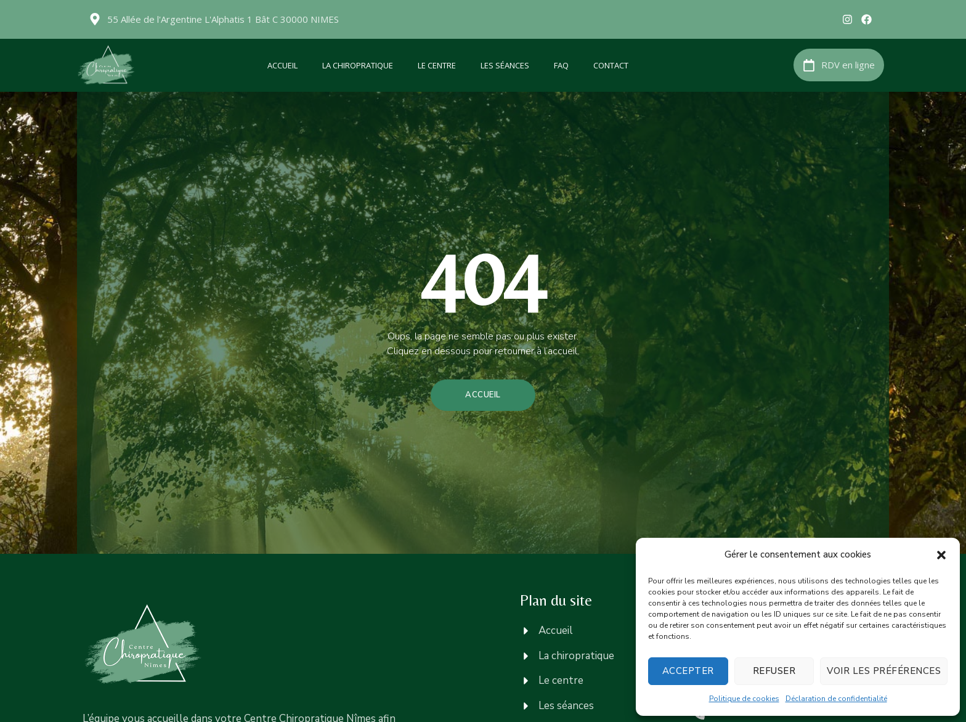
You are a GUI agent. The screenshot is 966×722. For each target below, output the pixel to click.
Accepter (688, 671)
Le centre (437, 65)
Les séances (505, 65)
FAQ (561, 65)
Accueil (282, 65)
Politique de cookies (744, 699)
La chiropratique (357, 65)
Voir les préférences (884, 671)
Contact (610, 65)
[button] (941, 555)
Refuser (774, 671)
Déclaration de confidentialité (836, 699)
